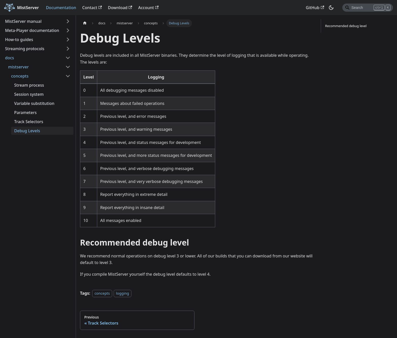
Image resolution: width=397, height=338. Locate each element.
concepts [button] (20, 76)
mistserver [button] (18, 67)
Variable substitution (34, 103)
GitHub (315, 7)
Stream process (29, 85)
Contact (92, 7)
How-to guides (19, 39)
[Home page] (85, 23)
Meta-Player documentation (32, 30)
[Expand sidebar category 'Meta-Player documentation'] (67, 30)
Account (148, 7)
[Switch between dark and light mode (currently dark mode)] (331, 8)
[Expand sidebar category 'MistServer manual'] (67, 21)
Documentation (61, 7)
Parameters (25, 112)
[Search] (367, 8)
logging (122, 293)
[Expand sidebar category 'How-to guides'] (67, 39)
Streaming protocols (24, 48)
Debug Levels (27, 131)
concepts (102, 293)
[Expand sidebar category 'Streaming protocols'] (67, 49)
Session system (29, 94)
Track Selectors (28, 121)
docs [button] (9, 58)
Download (120, 7)
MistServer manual (23, 21)
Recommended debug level (346, 26)
